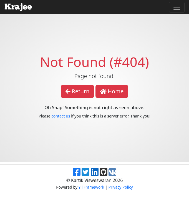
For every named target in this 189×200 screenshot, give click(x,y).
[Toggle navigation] (177, 7)
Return (77, 91)
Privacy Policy (120, 187)
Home (112, 91)
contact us (60, 116)
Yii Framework (91, 187)
